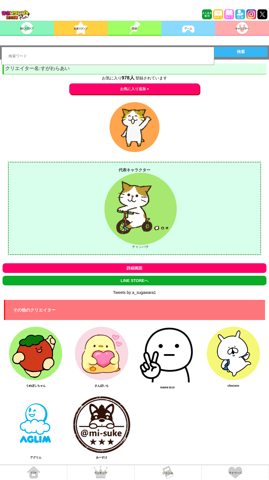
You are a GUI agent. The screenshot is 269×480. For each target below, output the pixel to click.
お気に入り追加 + (134, 89)
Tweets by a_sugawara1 (134, 292)
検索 (241, 51)
